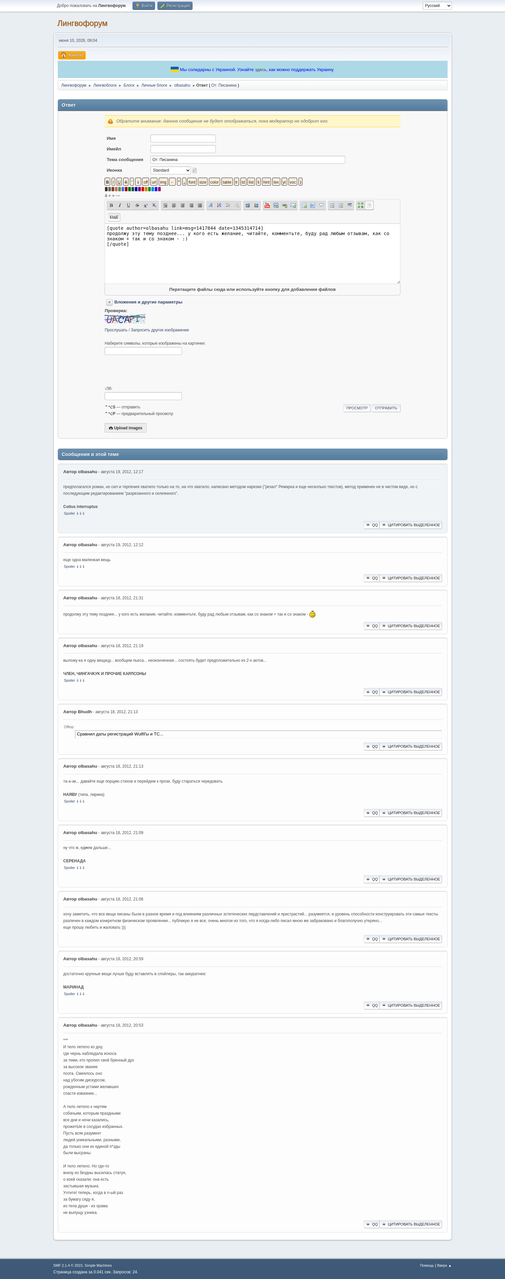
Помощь (427, 1265)
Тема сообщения (125, 159)
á (106, 195)
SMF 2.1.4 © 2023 (68, 1265)
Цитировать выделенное (410, 525)
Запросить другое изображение (160, 330)
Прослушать (116, 330)
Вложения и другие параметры (148, 301)
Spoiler (69, 513)
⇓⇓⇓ (80, 513)
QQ (371, 525)
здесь (261, 69)
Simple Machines (98, 1265)
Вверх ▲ (444, 1265)
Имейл (114, 148)
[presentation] (155, 371)
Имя (111, 138)
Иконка (114, 170)
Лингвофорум (82, 23)
